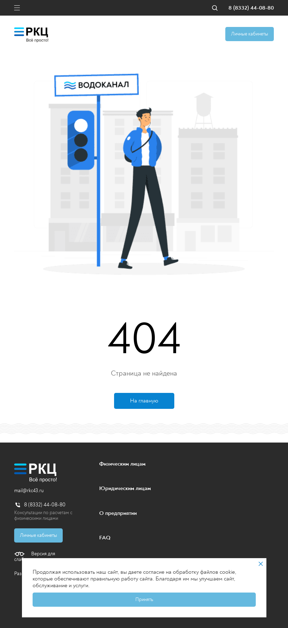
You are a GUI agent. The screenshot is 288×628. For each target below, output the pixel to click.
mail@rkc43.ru (29, 491)
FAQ (105, 537)
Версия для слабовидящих (34, 556)
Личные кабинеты (249, 34)
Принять (144, 599)
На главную (144, 400)
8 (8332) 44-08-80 (251, 8)
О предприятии (118, 513)
